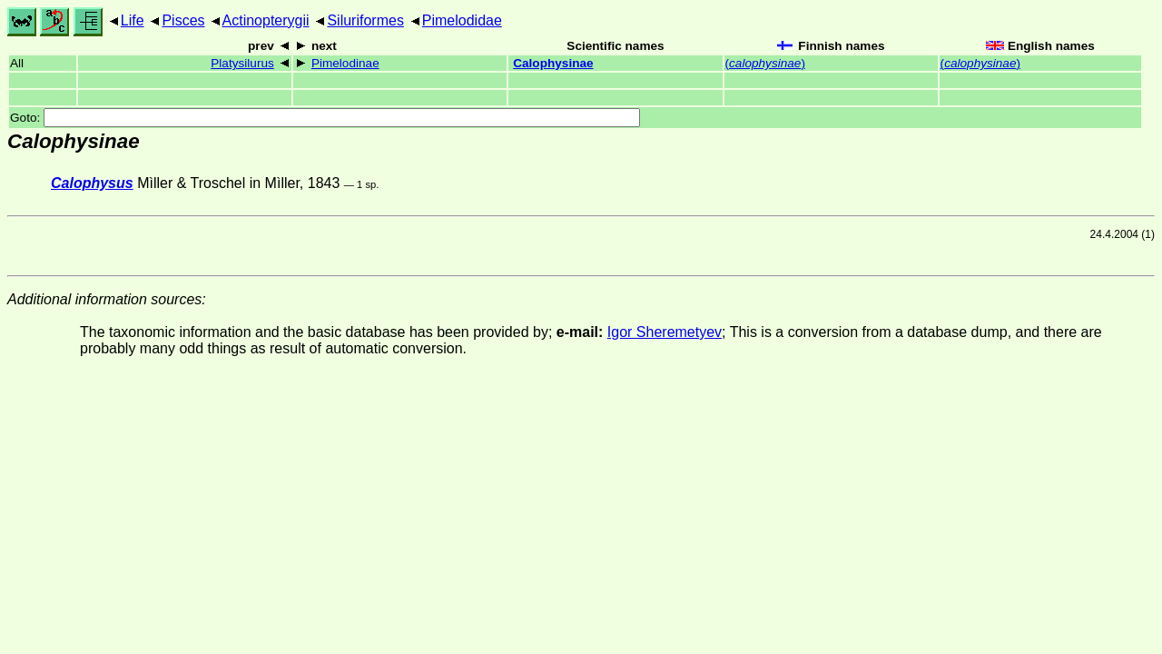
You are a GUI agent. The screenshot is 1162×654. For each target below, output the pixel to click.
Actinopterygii (266, 20)
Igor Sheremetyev (664, 332)
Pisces (183, 20)
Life (132, 20)
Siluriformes (365, 20)
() (765, 63)
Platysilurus (242, 63)
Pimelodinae (345, 63)
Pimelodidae (462, 20)
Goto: (325, 117)
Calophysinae (553, 63)
